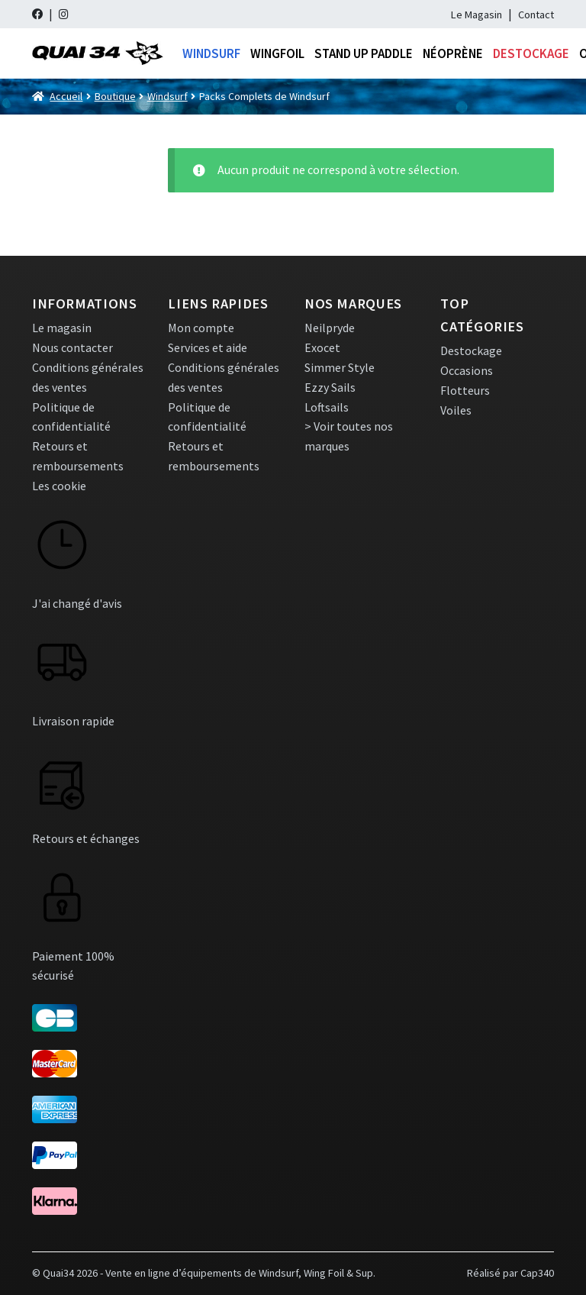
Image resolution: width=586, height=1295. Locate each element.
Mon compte (201, 327)
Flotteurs (465, 390)
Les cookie (59, 485)
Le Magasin (476, 14)
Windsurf (211, 53)
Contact (536, 14)
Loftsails (326, 407)
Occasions (466, 370)
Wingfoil (277, 53)
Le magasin (62, 327)
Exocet (322, 347)
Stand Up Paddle (363, 53)
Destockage (531, 53)
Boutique (115, 96)
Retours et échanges (86, 838)
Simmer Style (339, 367)
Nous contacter (72, 347)
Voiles (456, 410)
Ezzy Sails (330, 387)
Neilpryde (329, 327)
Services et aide (207, 347)
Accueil (66, 96)
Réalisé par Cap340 (510, 1273)
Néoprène (453, 53)
